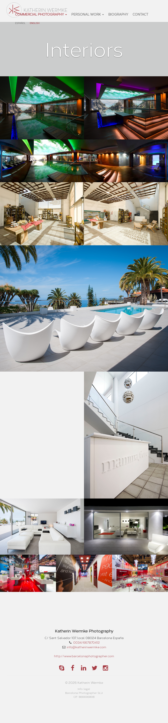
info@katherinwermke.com (86, 647)
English (34, 23)
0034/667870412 (86, 642)
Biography (118, 14)
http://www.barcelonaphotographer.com (84, 656)
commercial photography (41, 14)
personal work (87, 14)
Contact (140, 14)
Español (20, 23)
